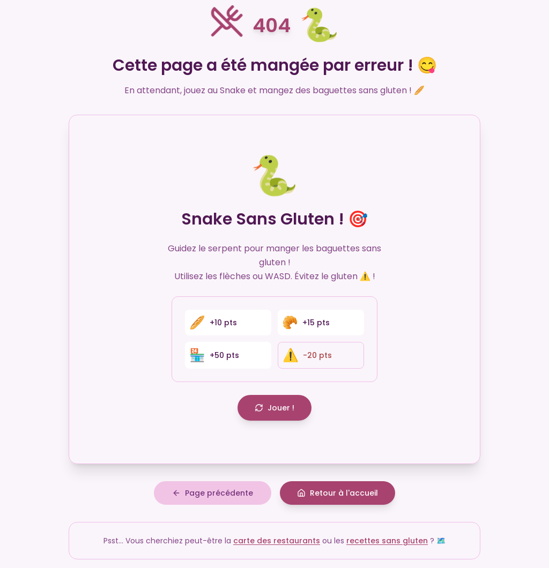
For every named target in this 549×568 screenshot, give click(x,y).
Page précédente (212, 493)
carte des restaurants (276, 540)
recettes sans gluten (387, 540)
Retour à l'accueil (337, 493)
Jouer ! (274, 407)
